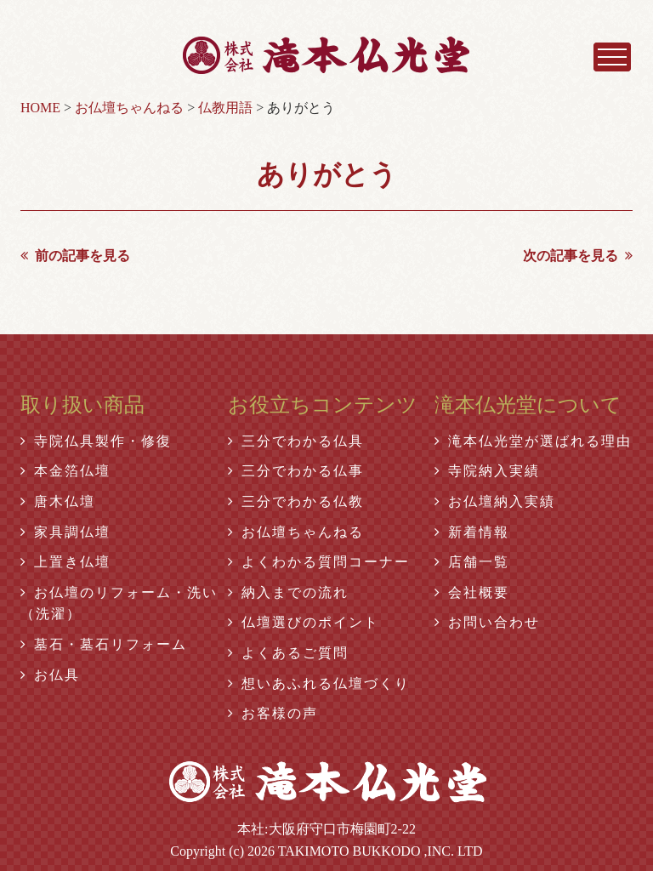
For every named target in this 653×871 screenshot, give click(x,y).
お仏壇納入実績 (494, 501)
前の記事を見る (75, 255)
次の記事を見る (578, 255)
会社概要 (471, 592)
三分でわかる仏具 (296, 441)
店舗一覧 (471, 562)
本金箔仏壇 (65, 471)
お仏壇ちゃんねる (296, 532)
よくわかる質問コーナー (319, 562)
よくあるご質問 (288, 653)
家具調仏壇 (65, 532)
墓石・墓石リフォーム (103, 644)
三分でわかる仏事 (296, 471)
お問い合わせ (487, 622)
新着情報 (471, 532)
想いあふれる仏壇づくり (319, 683)
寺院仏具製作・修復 (96, 441)
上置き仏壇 (65, 562)
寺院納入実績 (487, 471)
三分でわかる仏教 (296, 501)
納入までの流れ (288, 592)
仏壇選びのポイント (303, 622)
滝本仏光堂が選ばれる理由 (533, 441)
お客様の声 (273, 713)
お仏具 (50, 675)
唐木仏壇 (57, 501)
